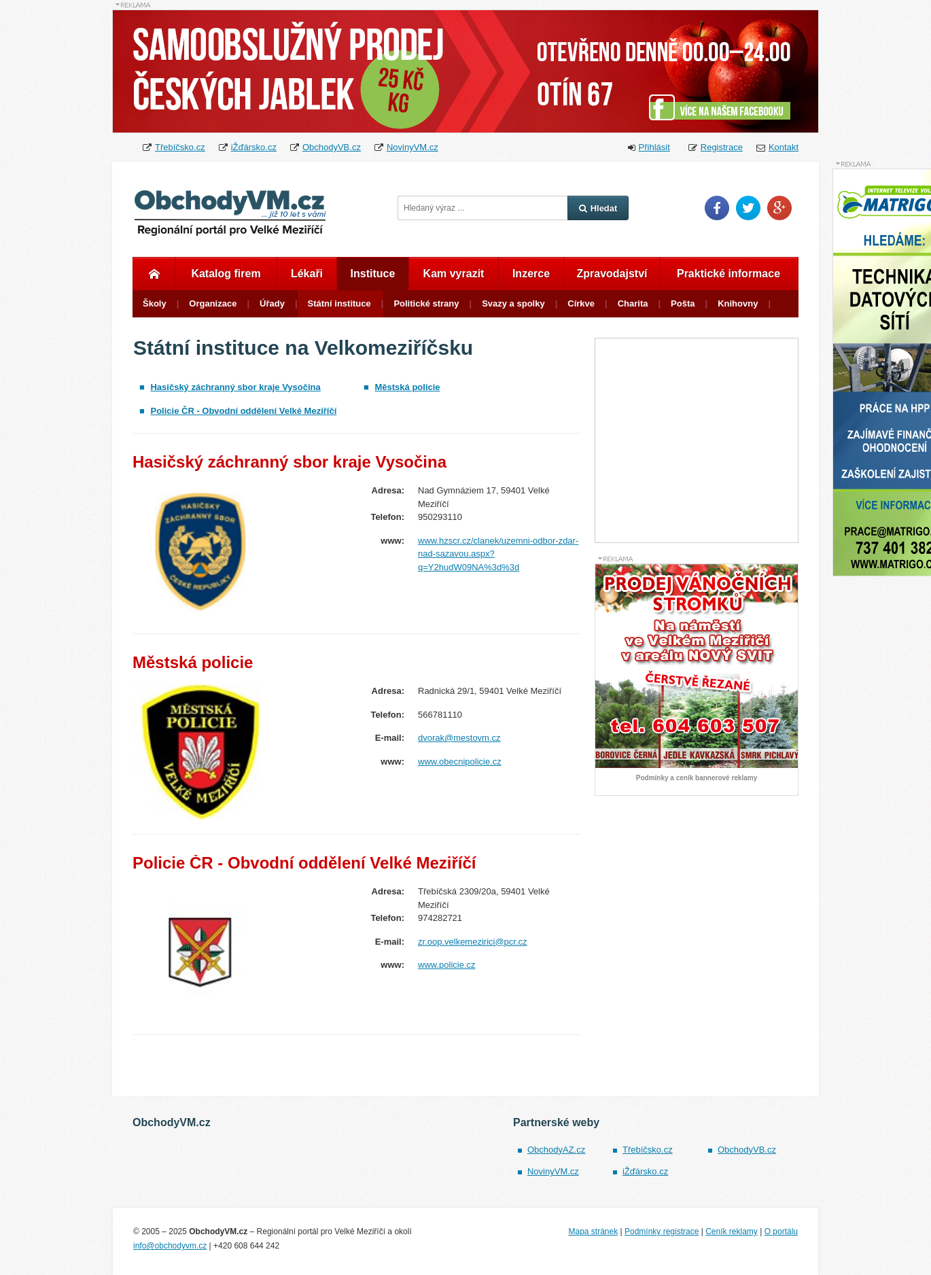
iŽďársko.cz (254, 147)
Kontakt (783, 147)
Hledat (598, 208)
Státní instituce (339, 303)
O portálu (781, 1231)
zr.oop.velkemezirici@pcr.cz (472, 942)
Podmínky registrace (662, 1231)
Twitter (748, 208)
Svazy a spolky (513, 303)
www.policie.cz (447, 965)
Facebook (717, 208)
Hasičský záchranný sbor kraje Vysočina (235, 387)
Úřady (272, 303)
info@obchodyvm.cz (170, 1246)
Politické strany (426, 303)
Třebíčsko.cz (180, 147)
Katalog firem (225, 273)
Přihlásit (654, 147)
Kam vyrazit (454, 273)
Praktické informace (728, 273)
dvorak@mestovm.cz (459, 738)
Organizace (212, 303)
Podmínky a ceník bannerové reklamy (696, 778)
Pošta (683, 303)
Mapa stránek (593, 1231)
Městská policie (407, 387)
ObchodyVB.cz (331, 147)
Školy (154, 303)
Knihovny (738, 303)
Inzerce (531, 273)
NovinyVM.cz (412, 147)
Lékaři (307, 273)
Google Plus (779, 208)
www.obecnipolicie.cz (460, 761)
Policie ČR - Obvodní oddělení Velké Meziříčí (243, 411)
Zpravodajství (611, 273)
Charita (633, 303)
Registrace (722, 147)
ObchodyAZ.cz (556, 1150)
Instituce (373, 273)
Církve (581, 303)
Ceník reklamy (731, 1231)
